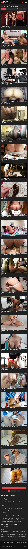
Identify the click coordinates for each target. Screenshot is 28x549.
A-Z (24, 8)
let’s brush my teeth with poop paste (8, 464)
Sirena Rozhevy (5, 409)
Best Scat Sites (16, 544)
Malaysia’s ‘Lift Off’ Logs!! (6, 216)
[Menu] (26, 2)
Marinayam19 (5, 160)
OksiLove (4, 466)
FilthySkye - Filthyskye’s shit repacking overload (10, 330)
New (8, 8)
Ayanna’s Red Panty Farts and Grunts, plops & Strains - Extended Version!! (11, 369)
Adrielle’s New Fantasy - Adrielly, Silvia (8, 445)
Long (21, 8)
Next (14, 487)
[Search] (22, 2)
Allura (3, 65)
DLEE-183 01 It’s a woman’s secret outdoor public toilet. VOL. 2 (14, 499)
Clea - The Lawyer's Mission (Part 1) (9, 506)
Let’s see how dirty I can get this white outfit (9, 426)
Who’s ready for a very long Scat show (8, 407)
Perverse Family (5, 141)
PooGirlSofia (4, 198)
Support (10, 544)
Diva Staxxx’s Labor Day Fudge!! (7, 121)
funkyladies (4, 122)
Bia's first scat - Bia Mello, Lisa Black (8, 45)
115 (18, 491)
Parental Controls (20, 542)
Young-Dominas (5, 27)
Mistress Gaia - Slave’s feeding (7, 83)
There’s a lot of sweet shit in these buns (8, 292)
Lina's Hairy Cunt (4, 140)
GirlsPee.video (4, 510)
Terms (2, 542)
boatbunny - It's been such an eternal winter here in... (12, 521)
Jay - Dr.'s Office (5, 512)
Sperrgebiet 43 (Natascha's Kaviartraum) (8, 388)
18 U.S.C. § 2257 (13, 542)
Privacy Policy (6, 542)
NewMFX (4, 46)
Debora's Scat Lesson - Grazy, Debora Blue (9, 311)
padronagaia (4, 84)
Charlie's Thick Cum (4, 273)
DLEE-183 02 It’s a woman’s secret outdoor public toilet (12, 501)
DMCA (25, 542)
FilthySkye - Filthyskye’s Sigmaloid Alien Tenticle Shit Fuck (12, 349)
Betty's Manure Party (5, 178)
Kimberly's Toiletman (5, 26)
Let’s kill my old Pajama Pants (6, 483)
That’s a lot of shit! (4, 64)
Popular (12, 8)
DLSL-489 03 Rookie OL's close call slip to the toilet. (12, 508)
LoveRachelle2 (5, 103)
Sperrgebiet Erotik (5, 390)
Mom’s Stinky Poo (4, 197)
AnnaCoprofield (5, 485)
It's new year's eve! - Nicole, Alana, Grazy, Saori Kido (10, 254)
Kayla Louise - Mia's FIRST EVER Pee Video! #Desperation (13, 519)
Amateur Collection (6, 236)
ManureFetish (5, 179)
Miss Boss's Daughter (6, 514)
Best (17, 8)
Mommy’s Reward (4, 102)
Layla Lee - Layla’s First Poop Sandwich (8, 235)
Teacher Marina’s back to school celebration (9, 159)
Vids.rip (2, 498)
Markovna (4, 293)
